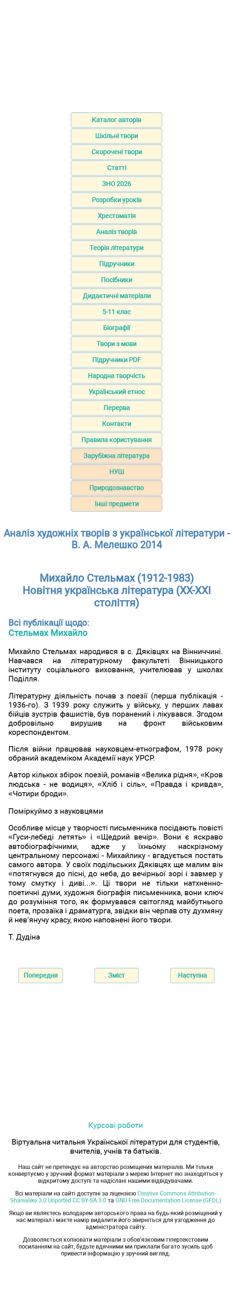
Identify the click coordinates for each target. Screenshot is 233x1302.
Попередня (41, 975)
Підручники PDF (116, 360)
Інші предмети (117, 504)
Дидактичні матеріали (117, 296)
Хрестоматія (117, 216)
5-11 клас (116, 312)
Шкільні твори (116, 136)
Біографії (116, 328)
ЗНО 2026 (116, 184)
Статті (116, 168)
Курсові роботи (115, 1125)
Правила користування (116, 440)
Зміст (116, 975)
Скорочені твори (116, 152)
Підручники (116, 264)
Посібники (116, 280)
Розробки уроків (117, 200)
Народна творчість (116, 376)
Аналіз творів (116, 232)
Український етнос (117, 392)
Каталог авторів (116, 120)
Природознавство (116, 488)
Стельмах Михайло (47, 633)
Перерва (116, 408)
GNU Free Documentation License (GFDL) (168, 1200)
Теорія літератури (116, 248)
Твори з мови (116, 344)
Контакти (116, 424)
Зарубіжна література (116, 456)
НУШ (116, 472)
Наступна (192, 975)
